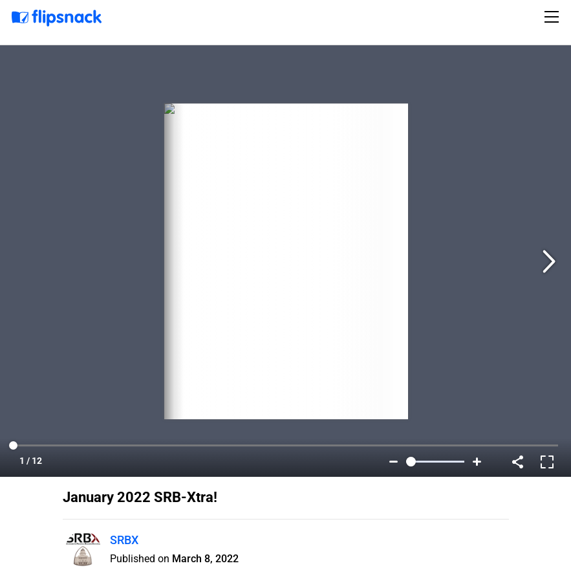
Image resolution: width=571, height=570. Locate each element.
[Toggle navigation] (553, 16)
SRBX (124, 540)
